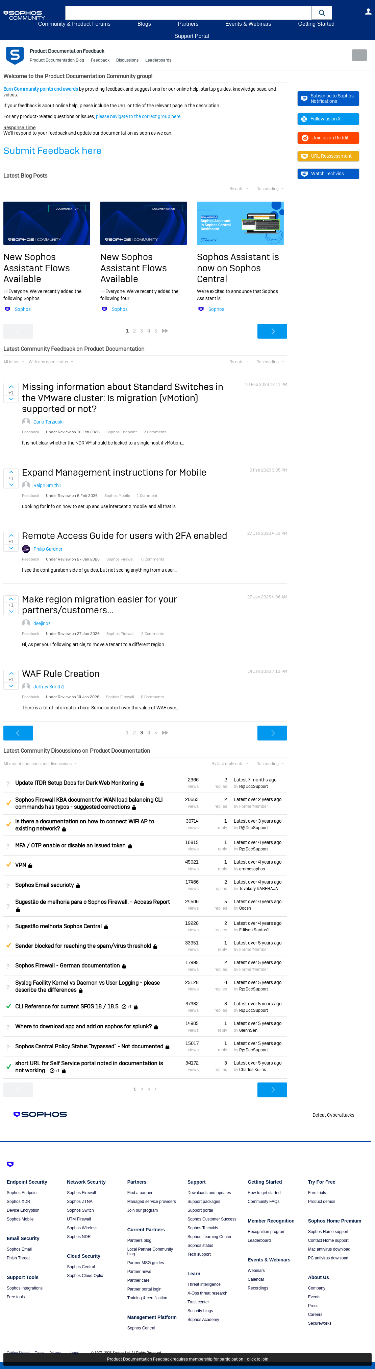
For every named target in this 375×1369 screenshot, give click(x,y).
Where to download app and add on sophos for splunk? (83, 1026)
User (368, 11)
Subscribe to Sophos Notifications (327, 98)
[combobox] (188, 13)
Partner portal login (144, 1289)
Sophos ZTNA (79, 1201)
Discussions (127, 61)
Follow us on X (321, 119)
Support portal (200, 1210)
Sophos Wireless (82, 1228)
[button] (322, 13)
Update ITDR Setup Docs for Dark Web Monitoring (76, 782)
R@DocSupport (253, 786)
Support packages (204, 1201)
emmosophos (252, 868)
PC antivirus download (328, 1258)
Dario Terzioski (48, 422)
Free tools (16, 1297)
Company (316, 1288)
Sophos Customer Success (212, 1219)
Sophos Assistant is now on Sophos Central (238, 268)
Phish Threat (18, 1258)
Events (314, 1297)
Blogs (144, 24)
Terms (39, 1353)
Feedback (100, 61)
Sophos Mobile (20, 1219)
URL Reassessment (326, 156)
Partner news (139, 1271)
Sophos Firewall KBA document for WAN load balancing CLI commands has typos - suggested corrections (88, 803)
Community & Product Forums (74, 24)
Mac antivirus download (329, 1249)
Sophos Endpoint (22, 1192)
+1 (129, 1006)
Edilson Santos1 (254, 930)
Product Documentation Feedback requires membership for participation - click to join (187, 1359)
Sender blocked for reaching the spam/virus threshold (83, 946)
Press (313, 1305)
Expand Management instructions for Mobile (114, 472)
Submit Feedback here (52, 150)
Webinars (256, 1270)
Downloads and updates (209, 1192)
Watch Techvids (322, 173)
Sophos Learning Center (209, 1236)
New (356, 55)
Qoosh (245, 908)
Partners (188, 24)
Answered (8, 1006)
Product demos (321, 1201)
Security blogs (200, 1310)
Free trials (317, 1192)
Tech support (199, 1254)
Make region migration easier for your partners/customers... (99, 604)
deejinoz (42, 623)
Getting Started (316, 24)
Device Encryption (23, 1210)
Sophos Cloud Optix (85, 1275)
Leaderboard (259, 1240)
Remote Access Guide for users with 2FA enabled (124, 536)
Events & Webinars (248, 24)
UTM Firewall (79, 1219)
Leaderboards (158, 61)
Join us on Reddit (325, 138)
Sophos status (200, 1245)
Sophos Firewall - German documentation (67, 965)
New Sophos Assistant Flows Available (36, 268)
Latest (255, 780)
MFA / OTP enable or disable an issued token (70, 845)
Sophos (23, 309)
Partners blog (139, 1240)
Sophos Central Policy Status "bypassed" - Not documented (89, 1046)
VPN (20, 865)
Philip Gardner (47, 549)
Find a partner (140, 1192)
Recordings (258, 1288)
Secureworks (319, 1323)
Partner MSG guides (145, 1262)
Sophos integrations (25, 1288)
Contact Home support (328, 1240)
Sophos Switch (80, 1210)
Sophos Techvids (203, 1228)
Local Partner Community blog (150, 1251)
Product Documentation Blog (57, 61)
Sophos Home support (328, 1231)
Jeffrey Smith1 (49, 687)
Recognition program (266, 1231)
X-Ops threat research (207, 1293)
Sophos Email (19, 1249)
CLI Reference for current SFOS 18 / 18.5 (66, 1006)
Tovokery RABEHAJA (258, 888)
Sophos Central (81, 1266)
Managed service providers (151, 1201)
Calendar (256, 1279)
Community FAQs (263, 1201)
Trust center (198, 1302)
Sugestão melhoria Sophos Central (58, 926)
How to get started (264, 1192)
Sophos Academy (203, 1319)
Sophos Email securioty (44, 885)
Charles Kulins (252, 1069)
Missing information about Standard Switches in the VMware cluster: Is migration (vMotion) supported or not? (122, 398)
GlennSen (248, 1030)
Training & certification (147, 1298)
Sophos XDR (18, 1201)
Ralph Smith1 (47, 485)
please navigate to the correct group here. (138, 116)
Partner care (138, 1280)
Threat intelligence (204, 1284)
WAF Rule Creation (61, 674)
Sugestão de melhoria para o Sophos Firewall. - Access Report (92, 902)
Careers (315, 1314)
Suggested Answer (8, 803)
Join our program (142, 1210)
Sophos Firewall (81, 1192)
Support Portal (191, 36)
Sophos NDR (79, 1236)
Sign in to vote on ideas (11, 386)
